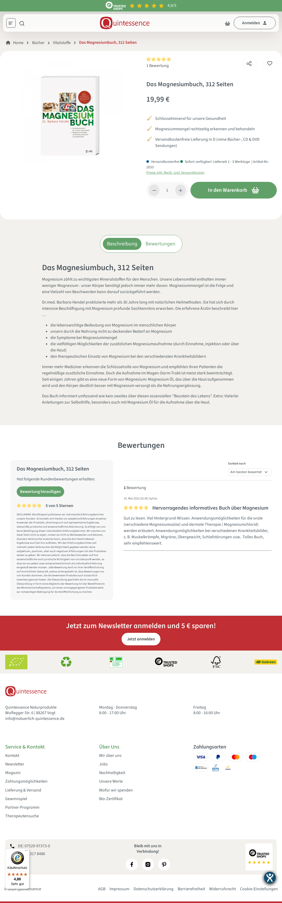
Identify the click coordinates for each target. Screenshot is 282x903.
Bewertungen (160, 244)
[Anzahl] (167, 190)
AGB (101, 889)
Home (18, 43)
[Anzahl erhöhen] (180, 190)
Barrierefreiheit (191, 889)
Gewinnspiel (16, 799)
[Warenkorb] (227, 23)
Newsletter (14, 764)
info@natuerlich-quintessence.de (34, 718)
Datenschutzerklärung (153, 889)
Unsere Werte (111, 781)
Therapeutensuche (22, 816)
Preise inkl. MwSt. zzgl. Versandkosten (175, 172)
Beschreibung (122, 244)
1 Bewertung (157, 66)
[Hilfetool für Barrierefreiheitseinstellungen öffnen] (270, 877)
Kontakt (12, 755)
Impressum (119, 889)
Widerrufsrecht (222, 889)
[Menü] (13, 23)
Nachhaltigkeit (112, 773)
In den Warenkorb (234, 190)
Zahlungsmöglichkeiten (26, 781)
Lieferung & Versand (23, 790)
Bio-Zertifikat (111, 799)
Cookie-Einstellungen (259, 889)
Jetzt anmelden (141, 639)
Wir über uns (110, 755)
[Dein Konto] (255, 23)
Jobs (103, 764)
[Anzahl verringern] (154, 190)
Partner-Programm (22, 807)
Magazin (13, 773)
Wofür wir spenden (116, 790)
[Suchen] (22, 23)
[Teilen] (249, 62)
